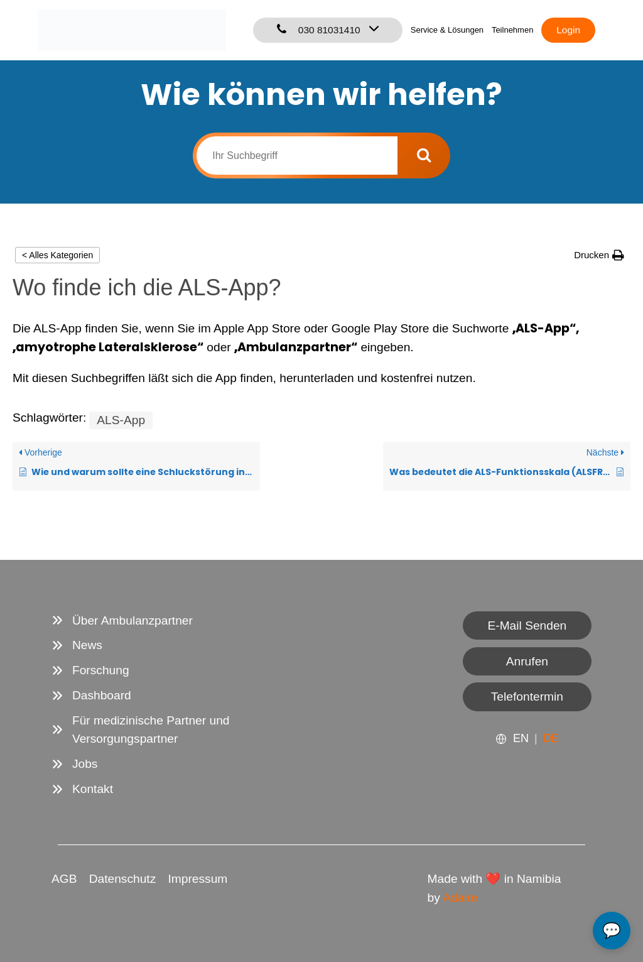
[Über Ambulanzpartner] (122, 620)
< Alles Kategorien (57, 255)
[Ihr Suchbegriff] (297, 155)
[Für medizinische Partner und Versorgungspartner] (180, 730)
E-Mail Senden (526, 625)
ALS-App (121, 420)
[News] (76, 645)
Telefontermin (527, 696)
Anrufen (527, 661)
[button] (599, 255)
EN (521, 738)
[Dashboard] (91, 695)
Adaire (460, 897)
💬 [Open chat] (611, 930)
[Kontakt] (82, 789)
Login (568, 30)
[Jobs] (74, 764)
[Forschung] (90, 670)
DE (551, 738)
